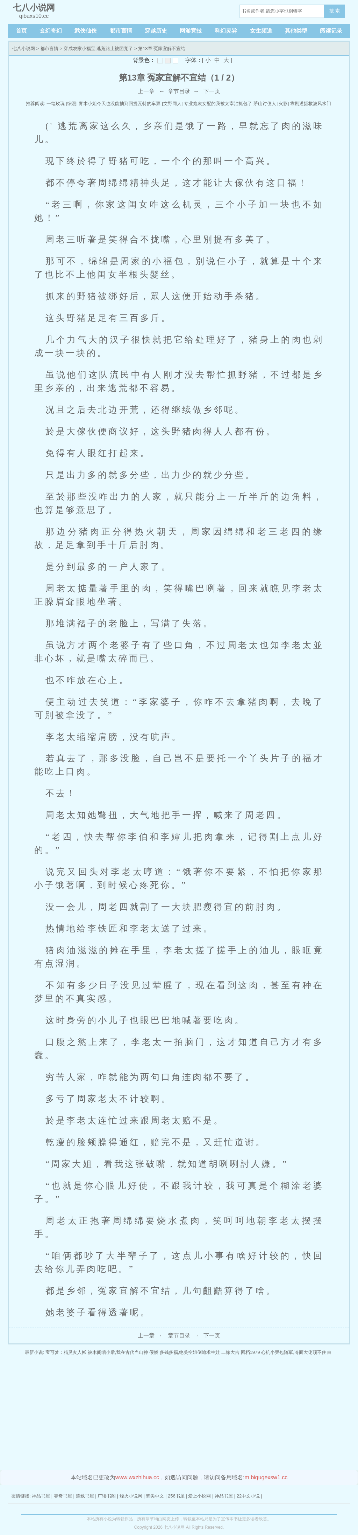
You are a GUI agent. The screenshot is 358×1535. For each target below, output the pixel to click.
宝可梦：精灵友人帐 (65, 1352)
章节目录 (179, 91)
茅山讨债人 (264, 103)
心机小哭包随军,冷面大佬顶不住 (293, 1352)
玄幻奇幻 (51, 31)
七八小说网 (23, 48)
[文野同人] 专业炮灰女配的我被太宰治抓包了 (207, 103)
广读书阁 (107, 1496)
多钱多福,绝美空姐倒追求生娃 (190, 1352)
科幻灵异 (226, 31)
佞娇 (153, 1352)
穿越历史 (156, 31)
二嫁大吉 (230, 1352)
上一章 (146, 91)
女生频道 (261, 31)
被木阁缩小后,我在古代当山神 (118, 1352)
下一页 (211, 91)
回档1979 (250, 1352)
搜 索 (334, 10)
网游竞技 (191, 31)
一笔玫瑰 (55, 103)
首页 (21, 31)
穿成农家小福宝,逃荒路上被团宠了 (98, 48)
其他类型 (296, 31)
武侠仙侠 (85, 31)
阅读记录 (331, 31)
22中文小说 (248, 1496)
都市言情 (121, 31)
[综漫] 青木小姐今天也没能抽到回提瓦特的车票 (113, 103)
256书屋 (176, 1496)
